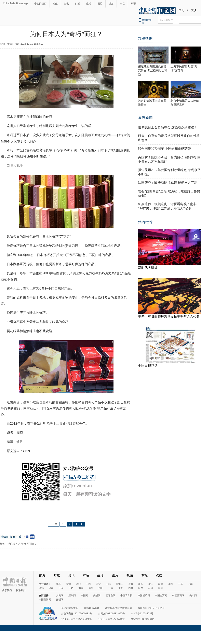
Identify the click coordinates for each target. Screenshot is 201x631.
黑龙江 (119, 584)
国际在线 (110, 595)
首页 (42, 575)
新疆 (150, 588)
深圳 (160, 588)
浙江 (150, 584)
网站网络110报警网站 (142, 619)
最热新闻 (145, 117)
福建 (160, 584)
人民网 (59, 595)
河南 (190, 584)
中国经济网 (144, 595)
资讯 (66, 3)
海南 (81, 588)
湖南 (51, 588)
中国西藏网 (178, 595)
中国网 (84, 595)
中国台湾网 (161, 595)
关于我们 (7, 590)
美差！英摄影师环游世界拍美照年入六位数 (169, 316)
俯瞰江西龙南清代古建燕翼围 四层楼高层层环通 (152, 70)
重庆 (91, 588)
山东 (180, 584)
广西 (71, 588)
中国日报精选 (148, 365)
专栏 (122, 3)
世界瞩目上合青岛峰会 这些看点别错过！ (167, 127)
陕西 (140, 588)
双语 (133, 3)
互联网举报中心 (69, 608)
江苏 (140, 584)
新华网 (72, 595)
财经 (77, 3)
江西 (170, 584)
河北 (78, 584)
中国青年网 (126, 595)
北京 (58, 584)
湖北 (41, 588)
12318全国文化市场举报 (111, 619)
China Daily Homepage (15, 3)
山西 (88, 584)
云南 (110, 588)
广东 (61, 588)
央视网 (96, 595)
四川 (100, 588)
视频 (111, 3)
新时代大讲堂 (148, 267)
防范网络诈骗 (91, 608)
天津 (68, 584)
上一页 (53, 524)
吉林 (108, 584)
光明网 (59, 599)
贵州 (120, 588)
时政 (55, 3)
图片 (99, 3)
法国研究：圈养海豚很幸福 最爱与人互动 (167, 182)
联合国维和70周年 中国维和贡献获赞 (164, 148)
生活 (88, 3)
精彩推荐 (145, 222)
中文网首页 (40, 3)
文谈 (194, 10)
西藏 (130, 588)
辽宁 (98, 584)
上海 (130, 584)
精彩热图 (145, 39)
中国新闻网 (45, 599)
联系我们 (21, 590)
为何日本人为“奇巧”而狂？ (22, 543)
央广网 (193, 595)
